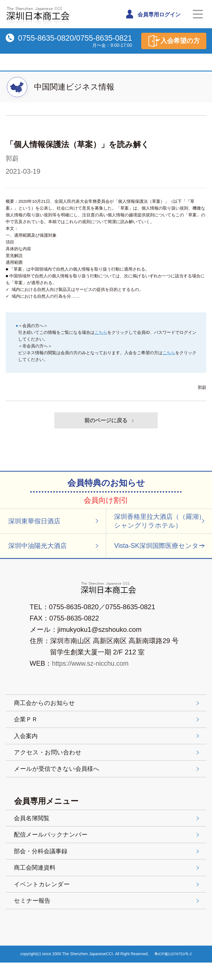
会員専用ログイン (154, 14)
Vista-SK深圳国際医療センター (161, 548)
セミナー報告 (107, 910)
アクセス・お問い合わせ (107, 757)
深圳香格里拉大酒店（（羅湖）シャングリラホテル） (161, 522)
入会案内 (107, 740)
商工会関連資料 (107, 876)
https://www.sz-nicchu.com (92, 666)
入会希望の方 (172, 41)
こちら (101, 332)
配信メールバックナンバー (107, 841)
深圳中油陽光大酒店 (54, 548)
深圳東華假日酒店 (54, 522)
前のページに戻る (110, 420)
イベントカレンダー (107, 893)
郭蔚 (12, 158)
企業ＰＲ (107, 722)
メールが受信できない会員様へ (107, 774)
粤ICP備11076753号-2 (173, 964)
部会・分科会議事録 (107, 858)
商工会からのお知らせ (107, 705)
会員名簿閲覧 (107, 824)
